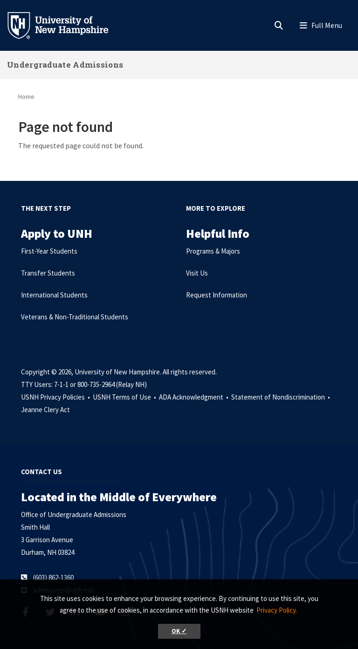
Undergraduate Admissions (65, 64)
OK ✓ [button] (179, 631)
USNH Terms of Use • (125, 397)
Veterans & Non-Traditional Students (74, 316)
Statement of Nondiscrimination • (281, 397)
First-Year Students (49, 251)
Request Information (216, 294)
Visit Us (197, 273)
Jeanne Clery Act (45, 409)
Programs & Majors (213, 251)
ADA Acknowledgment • (194, 397)
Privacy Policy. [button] (276, 610)
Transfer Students (48, 273)
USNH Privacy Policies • (56, 397)
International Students (54, 294)
